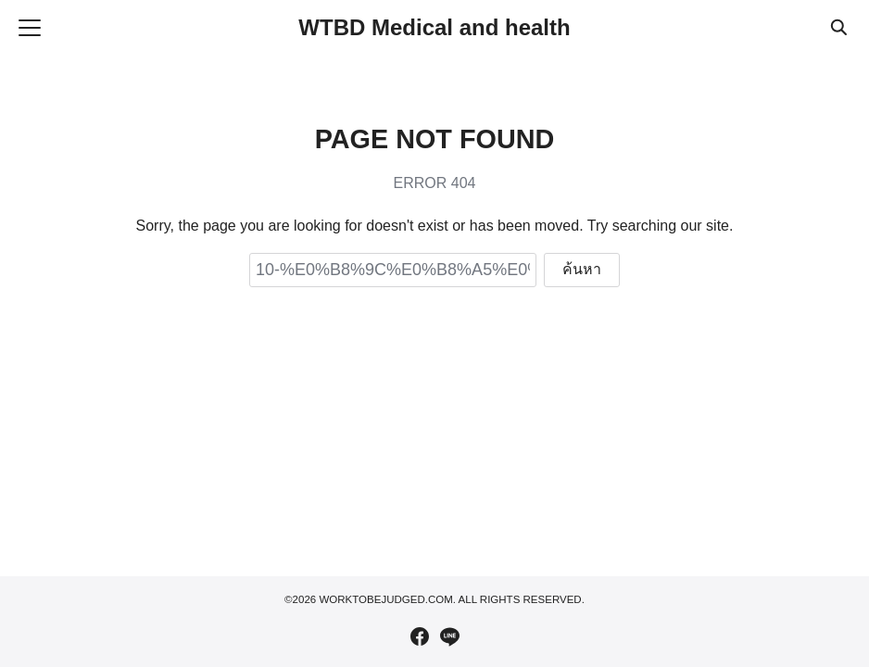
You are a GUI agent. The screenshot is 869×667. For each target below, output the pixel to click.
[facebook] (420, 636)
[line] (449, 636)
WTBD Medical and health (434, 27)
